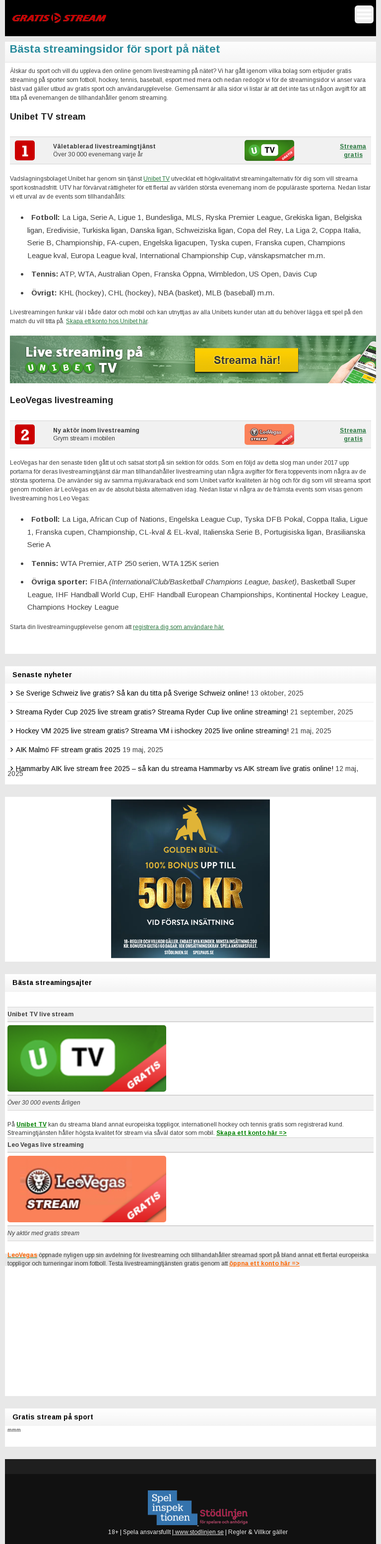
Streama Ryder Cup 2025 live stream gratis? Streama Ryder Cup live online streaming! (152, 712)
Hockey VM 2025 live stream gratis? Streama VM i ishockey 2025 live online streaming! (152, 731)
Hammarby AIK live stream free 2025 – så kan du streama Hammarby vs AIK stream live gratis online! (174, 768)
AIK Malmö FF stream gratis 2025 (68, 750)
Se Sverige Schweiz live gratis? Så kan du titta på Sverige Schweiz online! (132, 693)
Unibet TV (156, 178)
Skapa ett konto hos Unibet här (106, 321)
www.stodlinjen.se (199, 1532)
